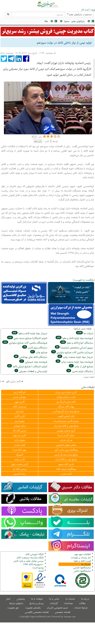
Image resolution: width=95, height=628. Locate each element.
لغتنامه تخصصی (62, 612)
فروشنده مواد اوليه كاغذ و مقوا (74, 338)
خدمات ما (70, 598)
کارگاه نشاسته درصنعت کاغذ (30, 557)
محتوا (66, 21)
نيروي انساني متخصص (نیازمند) (74, 347)
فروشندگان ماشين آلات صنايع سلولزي (24, 342)
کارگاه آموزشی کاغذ (34, 554)
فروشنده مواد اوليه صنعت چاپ (74, 362)
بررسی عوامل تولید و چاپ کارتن (29, 561)
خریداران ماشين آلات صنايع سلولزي (72, 352)
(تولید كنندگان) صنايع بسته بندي (27, 338)
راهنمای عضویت (33, 607)
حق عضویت (13, 607)
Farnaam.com (69, 616)
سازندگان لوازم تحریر (79, 371)
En (46, 21)
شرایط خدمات (81, 607)
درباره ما (85, 598)
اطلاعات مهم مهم (83, 554)
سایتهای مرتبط (16, 603)
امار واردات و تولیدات (81, 557)
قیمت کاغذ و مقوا (82, 561)
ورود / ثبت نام (88, 9)
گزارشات (54, 603)
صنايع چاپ (38, 352)
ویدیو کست (38, 567)
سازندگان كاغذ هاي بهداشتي (30, 357)
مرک (40, 571)
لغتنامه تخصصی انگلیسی (37, 612)
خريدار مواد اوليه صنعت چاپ (75, 357)
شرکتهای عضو (78, 21)
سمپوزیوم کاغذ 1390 (33, 564)
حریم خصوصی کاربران (57, 607)
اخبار (8, 598)
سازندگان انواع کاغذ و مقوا (76, 342)
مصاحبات (68, 603)
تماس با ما (54, 598)
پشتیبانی (21, 598)
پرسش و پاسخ (37, 603)
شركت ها (84, 333)
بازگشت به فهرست (84, 280)
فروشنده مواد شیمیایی (33, 362)
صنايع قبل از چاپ (81, 366)
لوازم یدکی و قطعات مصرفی (30, 371)
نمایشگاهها (82, 567)
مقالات (82, 603)
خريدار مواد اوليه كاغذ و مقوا (29, 333)
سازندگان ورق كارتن (34, 347)
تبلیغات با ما (37, 598)
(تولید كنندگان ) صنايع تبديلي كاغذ (27, 366)
